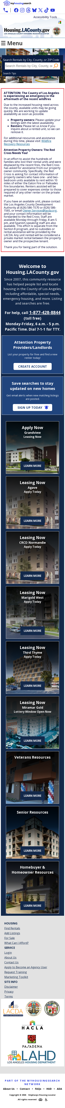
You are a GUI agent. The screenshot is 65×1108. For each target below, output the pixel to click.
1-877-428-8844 (44, 312)
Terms (8, 996)
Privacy (9, 992)
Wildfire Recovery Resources (27, 142)
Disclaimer (11, 987)
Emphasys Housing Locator (42, 1095)
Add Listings (12, 933)
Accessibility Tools (45, 17)
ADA (59, 1088)
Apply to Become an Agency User (25, 967)
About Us (10, 957)
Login (8, 953)
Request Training (15, 972)
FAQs (38, 1088)
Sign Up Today (30, 407)
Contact (25, 1088)
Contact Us (11, 962)
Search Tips (9, 73)
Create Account (32, 366)
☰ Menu (12, 43)
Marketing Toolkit (16, 977)
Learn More (32, 466)
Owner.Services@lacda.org (40, 210)
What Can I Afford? (16, 943)
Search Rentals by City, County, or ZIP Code (31, 60)
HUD (49, 1088)
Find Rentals (12, 928)
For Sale (9, 938)
